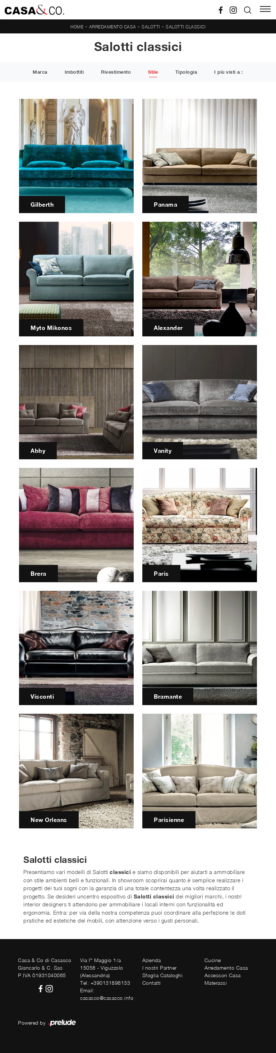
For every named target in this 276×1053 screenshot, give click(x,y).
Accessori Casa (222, 975)
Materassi (215, 983)
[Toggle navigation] (265, 9)
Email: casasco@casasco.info (106, 994)
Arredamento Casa (112, 26)
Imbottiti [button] (74, 72)
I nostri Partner (159, 968)
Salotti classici (186, 26)
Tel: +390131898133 (105, 983)
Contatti (151, 983)
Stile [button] (153, 72)
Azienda (151, 960)
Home (76, 26)
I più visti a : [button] (228, 72)
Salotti (151, 26)
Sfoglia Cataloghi (162, 975)
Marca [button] (40, 72)
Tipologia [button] (186, 72)
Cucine (212, 960)
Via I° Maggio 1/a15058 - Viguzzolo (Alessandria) (101, 967)
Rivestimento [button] (116, 72)
